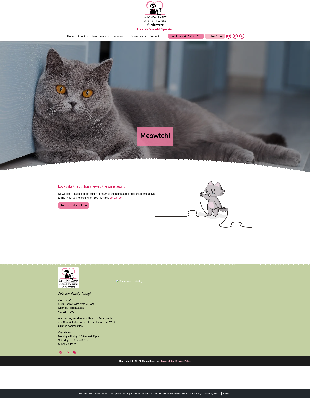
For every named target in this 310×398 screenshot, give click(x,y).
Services (118, 36)
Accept (226, 394)
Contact (154, 36)
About (81, 36)
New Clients (99, 36)
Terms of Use (167, 361)
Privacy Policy (183, 361)
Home (70, 36)
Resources (136, 36)
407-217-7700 (66, 311)
